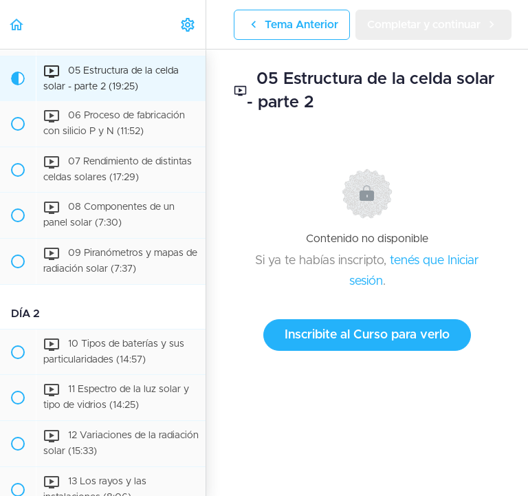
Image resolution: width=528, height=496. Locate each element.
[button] (17, 24)
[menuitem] (188, 24)
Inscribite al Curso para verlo (367, 335)
